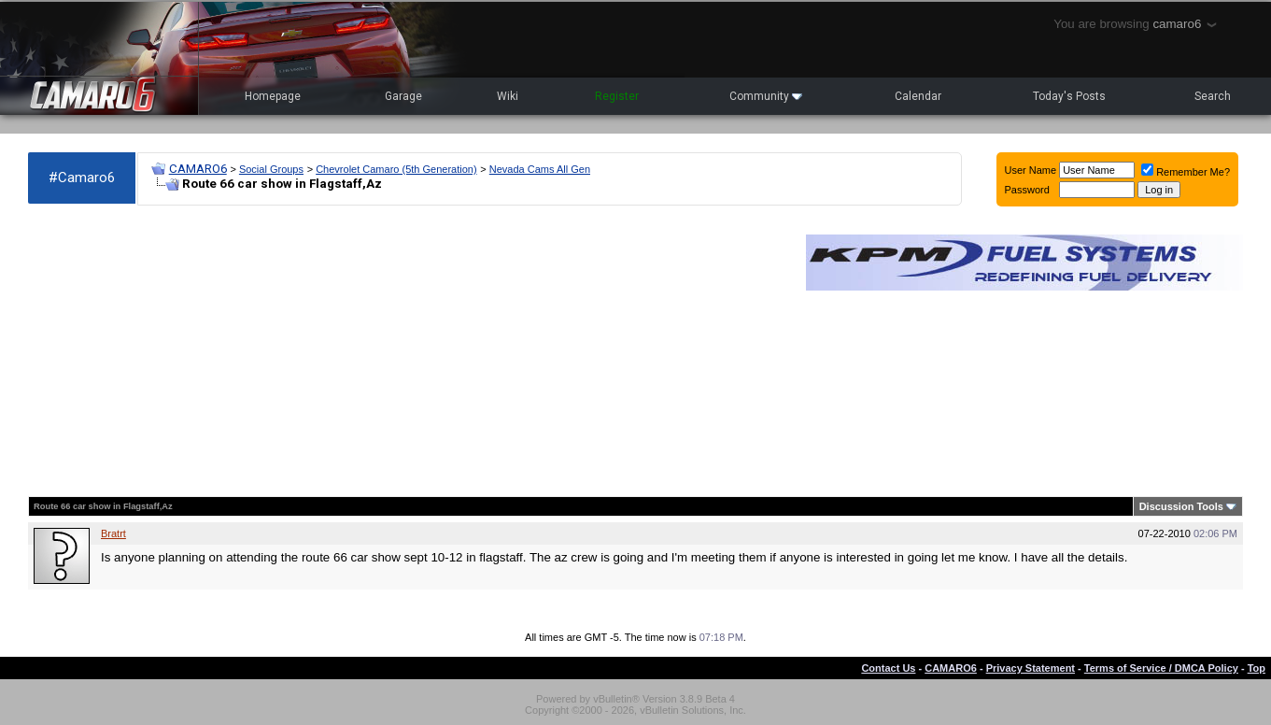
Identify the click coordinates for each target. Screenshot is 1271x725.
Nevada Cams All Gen (539, 169)
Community (765, 96)
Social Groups (271, 169)
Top (1256, 668)
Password (1027, 189)
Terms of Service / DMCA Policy (1161, 668)
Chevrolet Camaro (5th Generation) (396, 169)
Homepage (273, 96)
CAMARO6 (198, 169)
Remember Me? (1185, 172)
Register (617, 96)
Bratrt (113, 533)
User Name (1031, 170)
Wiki (507, 96)
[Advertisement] (407, 351)
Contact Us (888, 668)
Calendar (918, 96)
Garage (403, 96)
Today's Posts (1069, 96)
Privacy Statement (1030, 668)
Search (1212, 96)
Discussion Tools (1181, 506)
